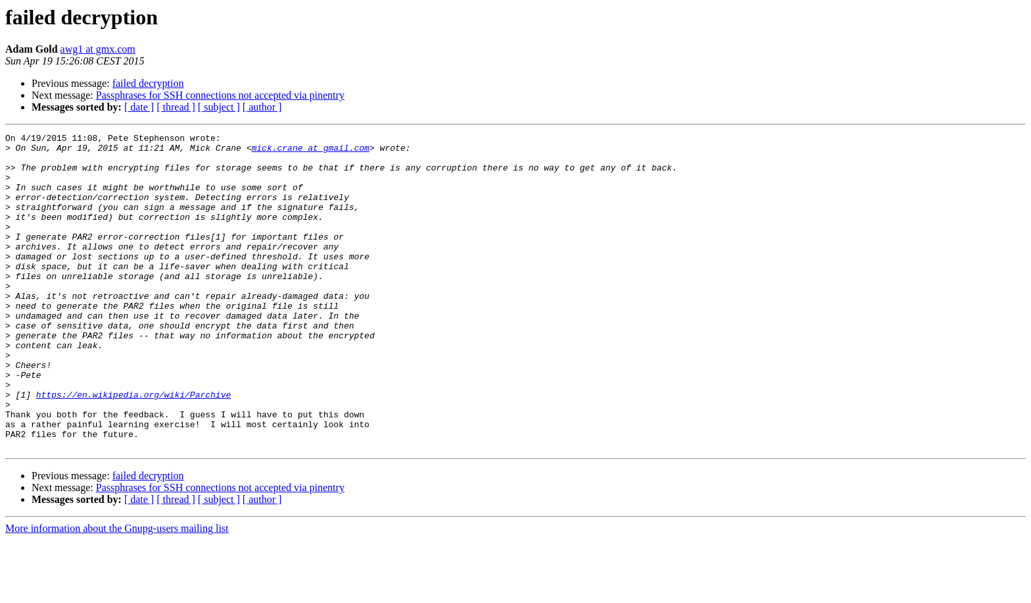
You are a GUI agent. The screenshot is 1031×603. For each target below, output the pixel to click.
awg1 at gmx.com (97, 49)
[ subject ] (219, 107)
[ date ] (139, 107)
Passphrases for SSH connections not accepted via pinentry (220, 95)
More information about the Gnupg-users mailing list (117, 591)
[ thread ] (175, 107)
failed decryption (148, 83)
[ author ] (262, 107)
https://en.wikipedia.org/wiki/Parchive (133, 448)
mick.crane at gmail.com (310, 151)
